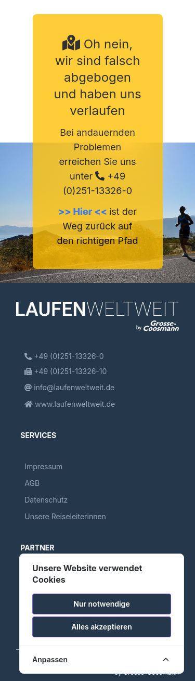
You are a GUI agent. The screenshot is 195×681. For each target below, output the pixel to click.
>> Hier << (83, 211)
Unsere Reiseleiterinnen (65, 516)
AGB (32, 483)
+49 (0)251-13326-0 (63, 356)
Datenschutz (46, 499)
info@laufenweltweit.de (69, 387)
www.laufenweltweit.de (69, 404)
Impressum (43, 466)
